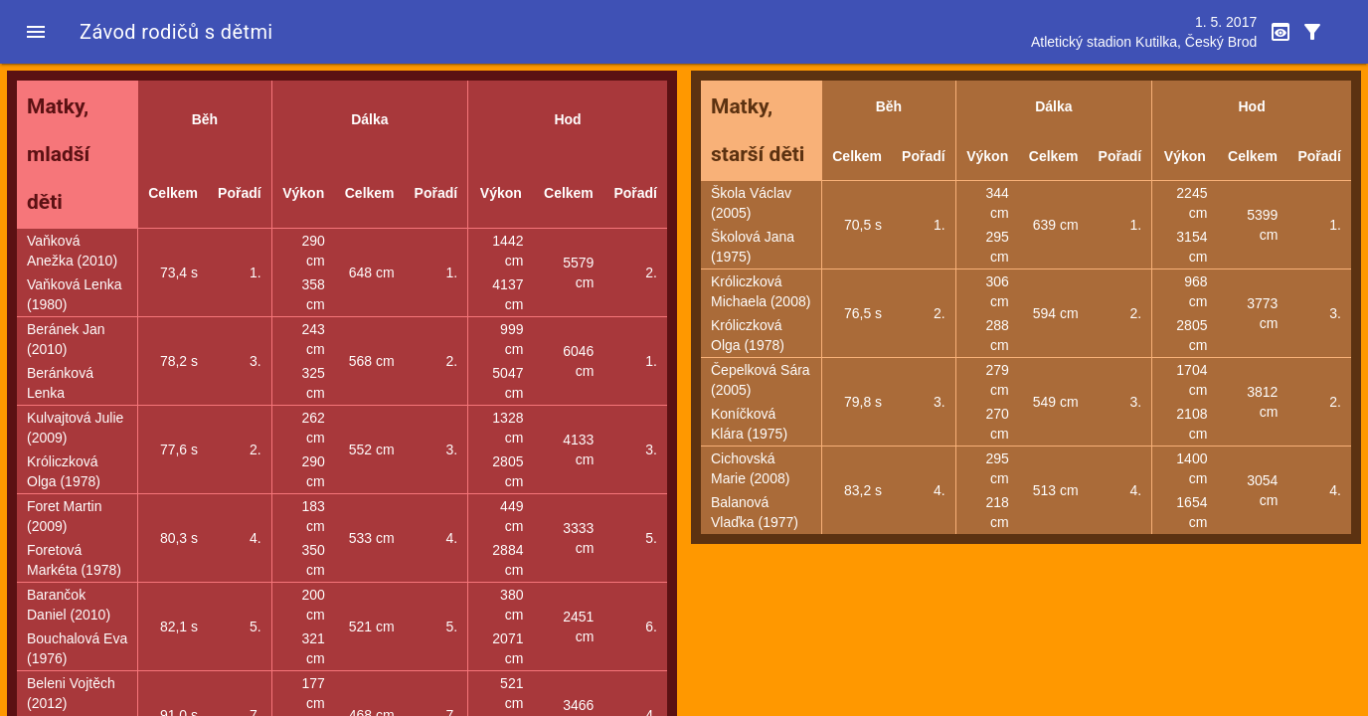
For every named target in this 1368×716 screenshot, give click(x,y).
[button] (36, 32)
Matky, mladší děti (58, 154)
